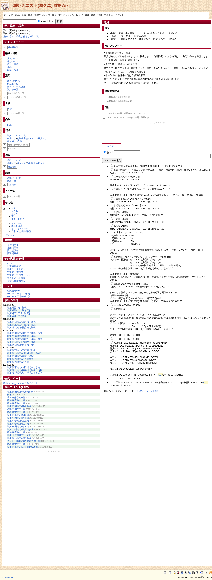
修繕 (9, 67)
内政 (30, 15)
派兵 (17, 15)
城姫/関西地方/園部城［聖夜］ (22, 321)
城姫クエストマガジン (18, 269)
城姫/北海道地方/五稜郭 (19, 435)
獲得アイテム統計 (16, 86)
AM (160, 374)
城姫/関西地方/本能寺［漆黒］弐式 (24, 339)
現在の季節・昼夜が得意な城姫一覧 (21, 36)
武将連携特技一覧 (16, 397)
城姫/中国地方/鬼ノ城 (18, 426)
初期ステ (11, 138)
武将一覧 (11, 181)
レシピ (79, 15)
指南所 (14, 213)
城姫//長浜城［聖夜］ (18, 307)
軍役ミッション (66, 15)
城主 (13, 208)
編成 (9, 141)
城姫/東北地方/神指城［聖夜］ (22, 327)
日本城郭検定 (14, 266)
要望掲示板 (12, 253)
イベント (119, 15)
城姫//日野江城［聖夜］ (19, 313)
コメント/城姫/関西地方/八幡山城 (24, 441)
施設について (14, 160)
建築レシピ (12, 61)
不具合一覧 (16, 223)
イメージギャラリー (20, 229)
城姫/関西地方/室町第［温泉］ (22, 350)
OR (50, 21)
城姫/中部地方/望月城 (18, 423)
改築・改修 (12, 70)
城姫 (87, 15)
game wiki (8, 577)
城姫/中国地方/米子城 (18, 418)
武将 (99, 15)
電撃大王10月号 (15, 272)
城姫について (14, 135)
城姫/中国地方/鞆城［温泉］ (21, 356)
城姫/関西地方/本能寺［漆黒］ (22, 342)
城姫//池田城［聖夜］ (18, 316)
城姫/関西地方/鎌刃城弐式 (20, 359)
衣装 (19, 141)
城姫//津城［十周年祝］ (19, 310)
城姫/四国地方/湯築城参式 (20, 391)
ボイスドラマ (17, 218)
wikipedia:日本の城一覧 (18, 296)
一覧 (23, 135)
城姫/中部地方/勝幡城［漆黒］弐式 (24, 333)
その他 (14, 211)
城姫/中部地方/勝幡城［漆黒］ (22, 336)
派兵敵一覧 (12, 89)
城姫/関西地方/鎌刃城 (18, 362)
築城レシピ (12, 58)
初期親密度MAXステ (27, 138)
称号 (54, 15)
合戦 (23, 15)
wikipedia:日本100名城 (18, 293)
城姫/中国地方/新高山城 (19, 406)
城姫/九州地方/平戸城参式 (20, 429)
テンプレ (10, 234)
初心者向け (13, 47)
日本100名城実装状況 (21, 231)
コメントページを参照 (148, 391)
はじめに (8, 15)
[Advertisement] (51, 509)
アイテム (108, 15)
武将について (14, 178)
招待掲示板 (12, 244)
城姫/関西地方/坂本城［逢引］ (22, 344)
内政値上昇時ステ (36, 163)
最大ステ (42, 138)
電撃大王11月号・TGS (18, 275)
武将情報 (12, 184)
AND (42, 21)
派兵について (14, 81)
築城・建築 (12, 64)
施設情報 (12, 167)
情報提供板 (12, 250)
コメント (111, 145)
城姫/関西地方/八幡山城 (19, 438)
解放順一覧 (12, 83)
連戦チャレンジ (42, 15)
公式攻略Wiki (13, 290)
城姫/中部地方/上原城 (18, 420)
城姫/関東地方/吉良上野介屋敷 (22, 446)
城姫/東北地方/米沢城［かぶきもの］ (26, 373)
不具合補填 (16, 226)
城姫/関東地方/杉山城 (18, 415)
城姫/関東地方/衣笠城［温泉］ (22, 324)
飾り (14, 141)
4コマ (10, 263)
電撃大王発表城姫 (16, 280)
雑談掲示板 (12, 247)
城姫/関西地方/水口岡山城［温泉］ (24, 353)
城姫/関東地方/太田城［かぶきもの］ (26, 367)
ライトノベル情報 (16, 278)
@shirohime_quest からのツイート (20, 383)
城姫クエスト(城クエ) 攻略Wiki (41, 5)
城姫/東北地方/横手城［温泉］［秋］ (26, 370)
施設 (93, 15)
